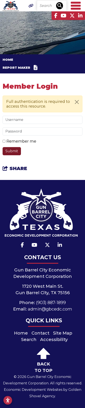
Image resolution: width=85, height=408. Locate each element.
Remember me (21, 141)
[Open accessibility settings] (7, 400)
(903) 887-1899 (51, 302)
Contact (40, 333)
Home (21, 333)
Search (28, 339)
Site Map (62, 333)
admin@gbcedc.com (50, 309)
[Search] (51, 5)
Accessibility (54, 339)
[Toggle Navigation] (75, 5)
